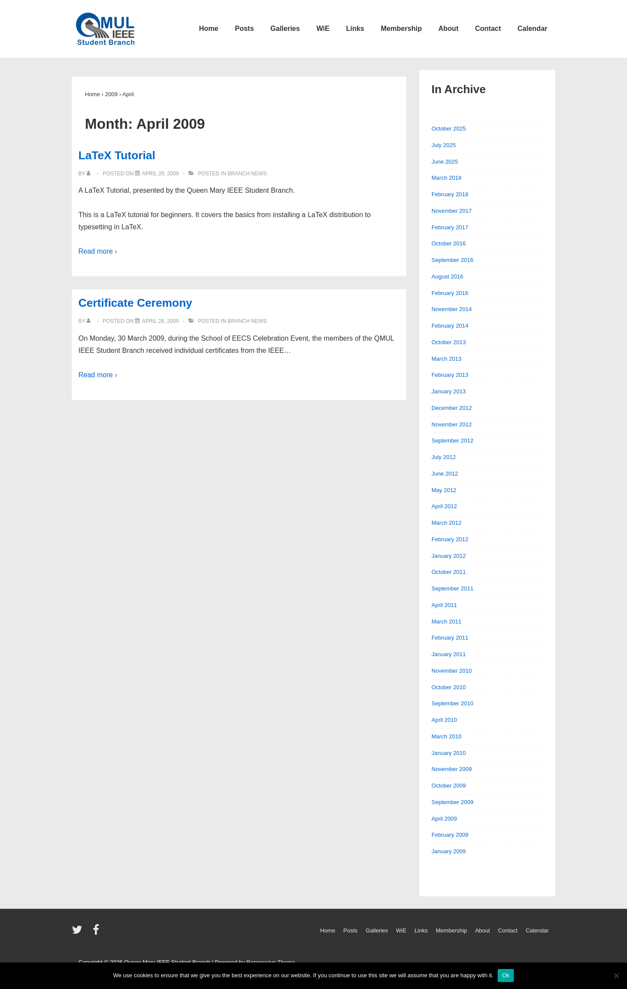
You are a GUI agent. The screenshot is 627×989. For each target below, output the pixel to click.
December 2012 (451, 408)
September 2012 (452, 440)
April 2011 (444, 605)
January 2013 (448, 391)
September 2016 (452, 260)
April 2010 (444, 720)
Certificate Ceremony (135, 302)
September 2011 (452, 588)
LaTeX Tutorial (116, 155)
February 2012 (450, 539)
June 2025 (444, 161)
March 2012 (446, 523)
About (448, 28)
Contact (488, 28)
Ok (505, 975)
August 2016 (447, 276)
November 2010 (451, 670)
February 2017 (450, 227)
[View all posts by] (90, 174)
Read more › (97, 251)
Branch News (247, 174)
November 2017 (451, 211)
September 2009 (452, 802)
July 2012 (443, 457)
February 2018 (450, 194)
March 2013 (446, 358)
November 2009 (451, 769)
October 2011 (448, 572)
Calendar (532, 28)
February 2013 (450, 375)
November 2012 (451, 424)
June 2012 (444, 473)
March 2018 (446, 177)
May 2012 (443, 490)
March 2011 (446, 621)
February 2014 (450, 325)
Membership (401, 28)
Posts (244, 28)
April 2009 (444, 818)
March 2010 (446, 736)
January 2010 (448, 753)
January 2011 (448, 654)
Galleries (285, 28)
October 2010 (448, 687)
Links (355, 28)
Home (208, 28)
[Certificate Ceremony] (160, 321)
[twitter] (79, 932)
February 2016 (450, 293)
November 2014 (451, 309)
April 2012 (444, 506)
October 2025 (448, 128)
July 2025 (443, 145)
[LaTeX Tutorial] (160, 174)
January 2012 (448, 556)
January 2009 (448, 851)
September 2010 (452, 703)
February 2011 (450, 637)
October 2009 (448, 785)
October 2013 (448, 342)
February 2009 (450, 834)
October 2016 (448, 243)
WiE (323, 28)
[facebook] (97, 932)
